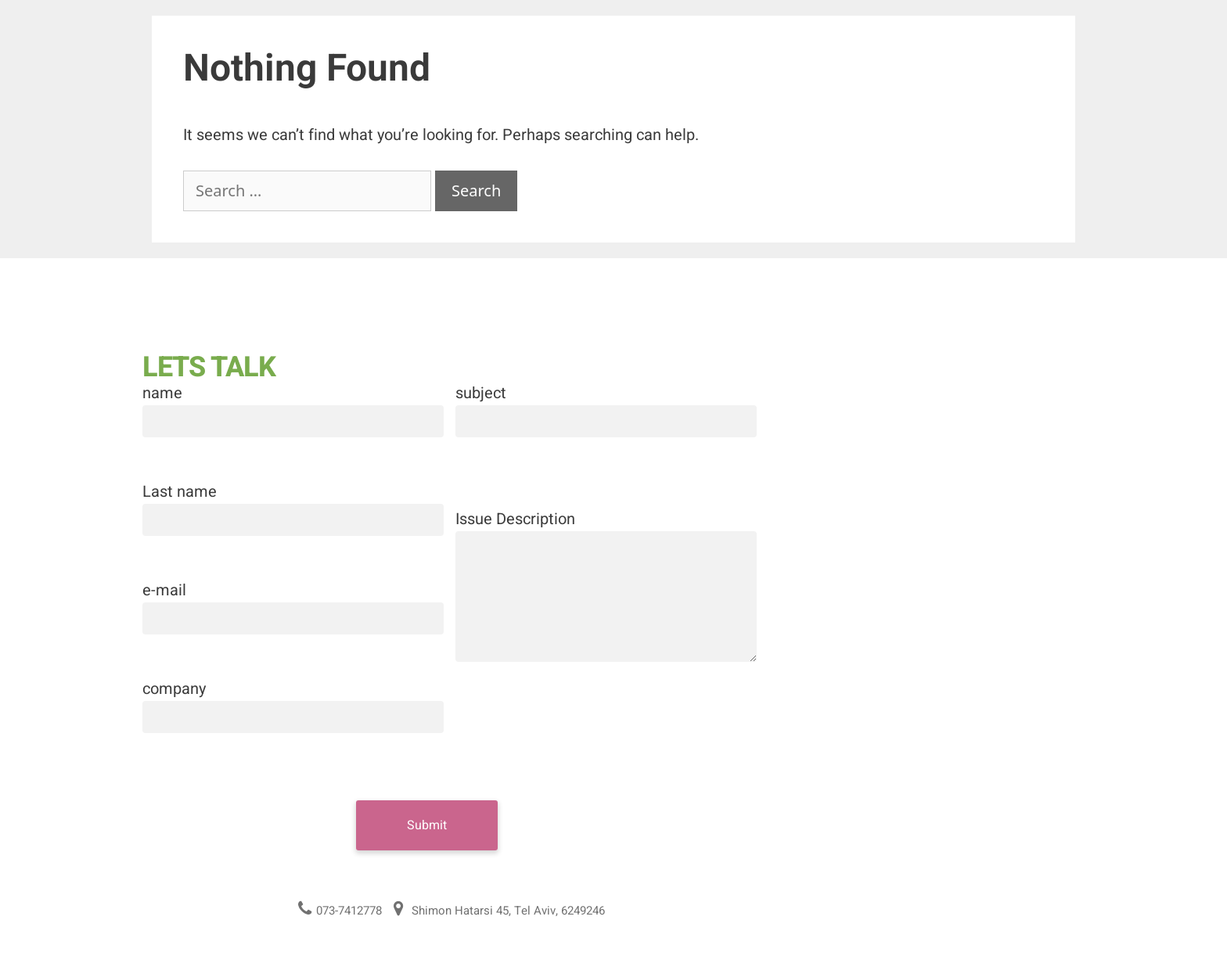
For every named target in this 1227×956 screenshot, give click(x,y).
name (162, 393)
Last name (179, 491)
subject (480, 393)
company (174, 688)
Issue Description (515, 519)
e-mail (164, 590)
